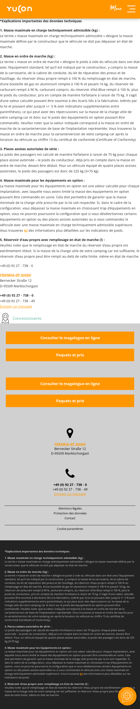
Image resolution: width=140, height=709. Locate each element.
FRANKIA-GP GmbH (15, 275)
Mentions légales (70, 508)
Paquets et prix (70, 355)
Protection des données (70, 513)
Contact (70, 518)
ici (26, 230)
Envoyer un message (16, 306)
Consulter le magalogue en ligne (70, 337)
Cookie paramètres (70, 529)
